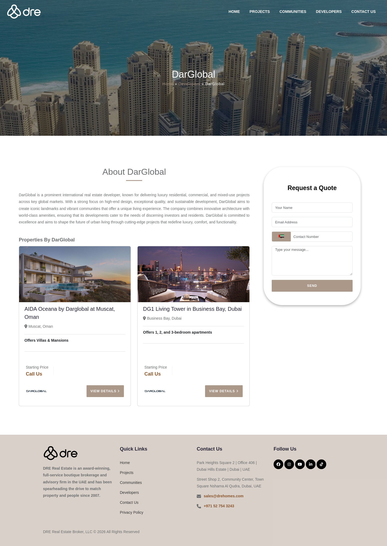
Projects (260, 11)
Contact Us (363, 11)
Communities (293, 11)
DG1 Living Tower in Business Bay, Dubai (192, 309)
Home (234, 11)
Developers (329, 11)
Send (312, 286)
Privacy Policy (131, 512)
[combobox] (281, 236)
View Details (105, 391)
